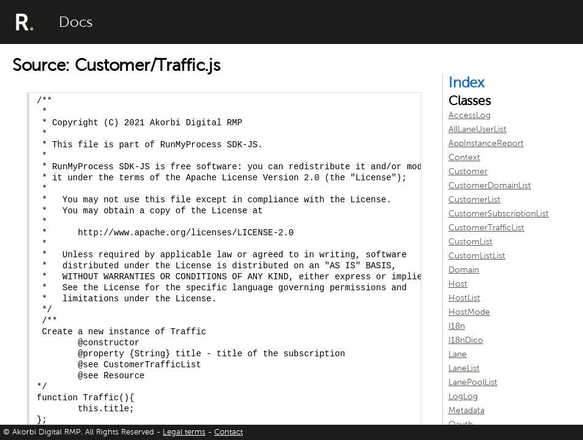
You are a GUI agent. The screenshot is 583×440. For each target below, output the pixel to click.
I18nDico (465, 340)
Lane (457, 354)
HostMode (469, 312)
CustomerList (474, 199)
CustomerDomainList (489, 185)
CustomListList (476, 255)
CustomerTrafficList (486, 227)
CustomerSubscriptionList (498, 213)
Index (466, 82)
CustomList (470, 241)
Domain (463, 269)
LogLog (463, 396)
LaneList (464, 368)
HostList (464, 297)
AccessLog (469, 115)
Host (457, 283)
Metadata (466, 410)
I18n (456, 326)
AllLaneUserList (477, 129)
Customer (468, 171)
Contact (228, 432)
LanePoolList (472, 382)
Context (464, 157)
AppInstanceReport (486, 143)
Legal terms (184, 432)
